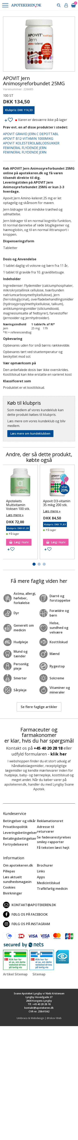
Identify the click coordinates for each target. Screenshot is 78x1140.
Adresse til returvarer (45, 829)
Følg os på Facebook (25, 914)
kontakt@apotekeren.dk (29, 905)
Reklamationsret (50, 821)
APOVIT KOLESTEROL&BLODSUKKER (31, 143)
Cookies (9, 887)
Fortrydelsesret (15, 844)
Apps (41, 877)
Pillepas (9, 871)
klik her (58, 754)
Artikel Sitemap (15, 974)
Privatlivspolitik (15, 827)
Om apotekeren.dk (18, 865)
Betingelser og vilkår (19, 821)
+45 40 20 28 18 (48, 748)
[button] (5, 5)
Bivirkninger (12, 893)
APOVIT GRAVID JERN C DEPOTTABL (31, 134)
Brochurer (45, 865)
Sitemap (39, 974)
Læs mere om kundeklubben (30, 433)
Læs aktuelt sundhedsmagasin (17, 879)
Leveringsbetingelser (20, 832)
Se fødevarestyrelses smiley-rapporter (54, 839)
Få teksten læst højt (53, 847)
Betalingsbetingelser (19, 838)
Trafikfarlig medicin (52, 888)
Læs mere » (15, 515)
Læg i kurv (18, 542)
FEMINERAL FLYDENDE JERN (25, 148)
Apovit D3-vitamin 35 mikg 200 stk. (56, 503)
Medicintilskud (48, 883)
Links (41, 871)
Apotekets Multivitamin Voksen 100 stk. (18, 505)
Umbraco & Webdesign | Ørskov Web (39, 1018)
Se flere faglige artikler (39, 707)
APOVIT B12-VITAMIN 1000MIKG (28, 138)
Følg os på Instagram (26, 924)
